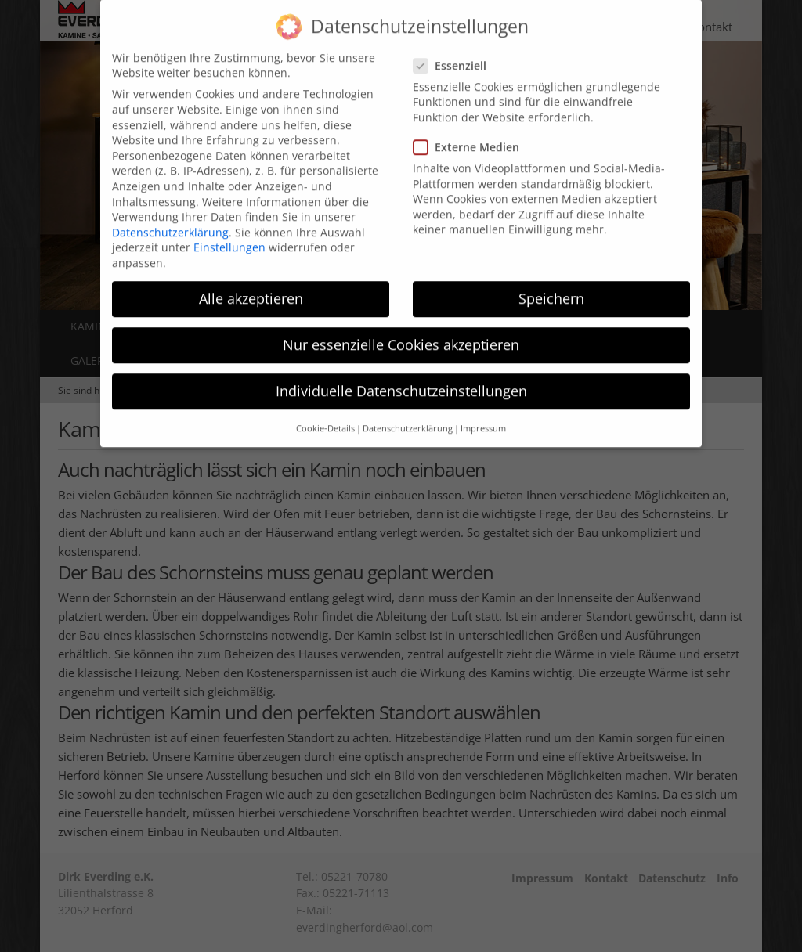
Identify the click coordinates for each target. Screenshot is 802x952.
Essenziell (455, 50)
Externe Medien (471, 132)
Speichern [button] (551, 283)
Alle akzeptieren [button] (251, 283)
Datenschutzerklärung (170, 217)
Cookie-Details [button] (325, 413)
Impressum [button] (483, 413)
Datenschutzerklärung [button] (408, 413)
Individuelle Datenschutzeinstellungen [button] (401, 376)
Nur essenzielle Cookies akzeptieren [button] (401, 330)
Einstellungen (229, 232)
